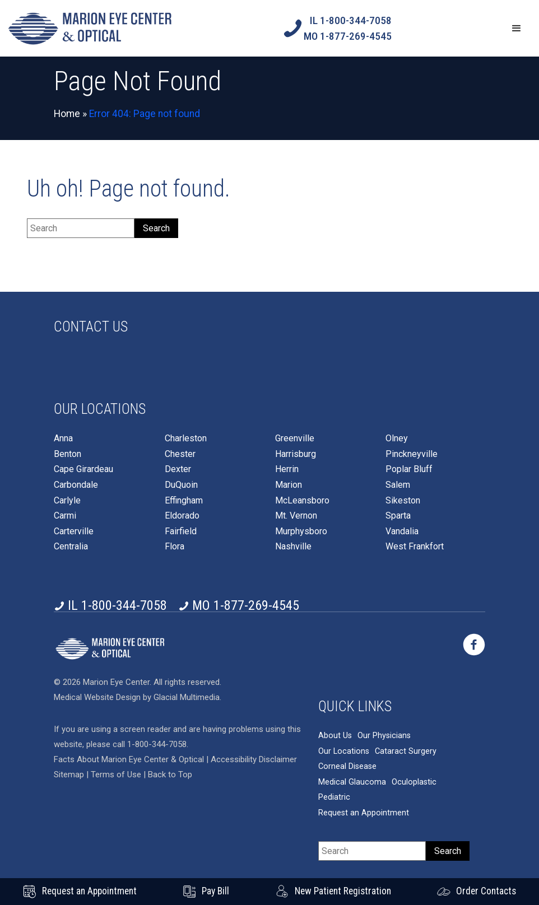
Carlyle (67, 501)
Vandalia (402, 531)
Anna (63, 438)
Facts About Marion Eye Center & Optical (129, 759)
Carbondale (76, 485)
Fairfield (181, 531)
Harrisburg (295, 454)
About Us (335, 735)
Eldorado (182, 516)
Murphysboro (301, 531)
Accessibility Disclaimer (254, 759)
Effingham (184, 501)
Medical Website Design (97, 697)
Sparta (398, 516)
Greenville (294, 438)
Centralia (71, 547)
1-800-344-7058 (157, 744)
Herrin (287, 469)
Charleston (186, 438)
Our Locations (343, 751)
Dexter (178, 469)
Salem (397, 485)
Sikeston (402, 501)
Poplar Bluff (409, 469)
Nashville (293, 547)
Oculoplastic (414, 782)
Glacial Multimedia (187, 697)
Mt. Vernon (296, 516)
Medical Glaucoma (352, 782)
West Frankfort (414, 547)
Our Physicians (384, 735)
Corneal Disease (347, 766)
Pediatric (334, 797)
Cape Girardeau (83, 469)
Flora (174, 547)
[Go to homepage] (90, 28)
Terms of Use (117, 774)
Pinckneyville (411, 454)
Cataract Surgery (405, 751)
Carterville (74, 531)
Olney (396, 438)
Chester (180, 454)
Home (67, 113)
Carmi (65, 516)
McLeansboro (302, 501)
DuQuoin (181, 485)
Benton (67, 454)
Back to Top (170, 774)
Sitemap (69, 774)
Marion (288, 485)
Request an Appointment (363, 813)
